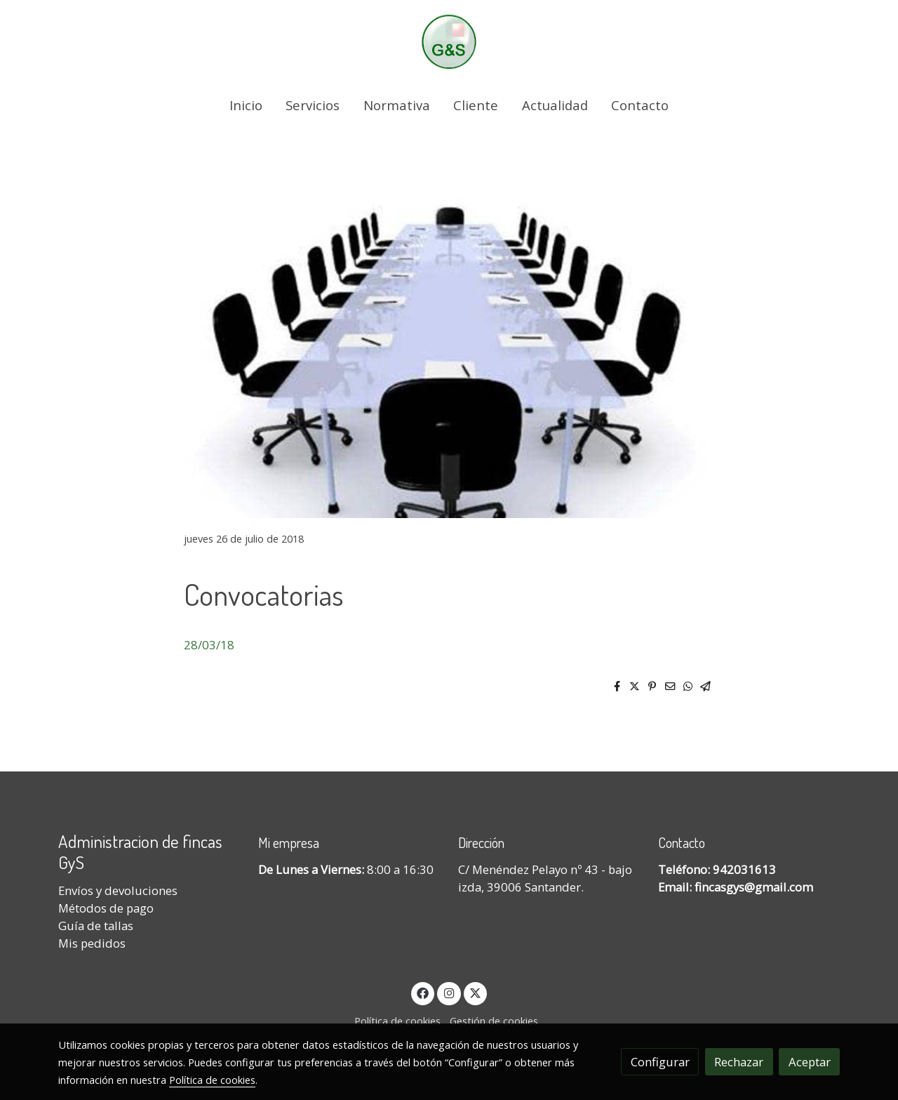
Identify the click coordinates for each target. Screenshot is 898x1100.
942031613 (744, 869)
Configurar (660, 1062)
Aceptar (810, 1062)
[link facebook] (423, 992)
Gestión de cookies (494, 1021)
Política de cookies (397, 1021)
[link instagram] (449, 992)
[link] (449, 41)
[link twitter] (476, 992)
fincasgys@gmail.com (754, 887)
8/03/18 (212, 645)
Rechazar (738, 1062)
